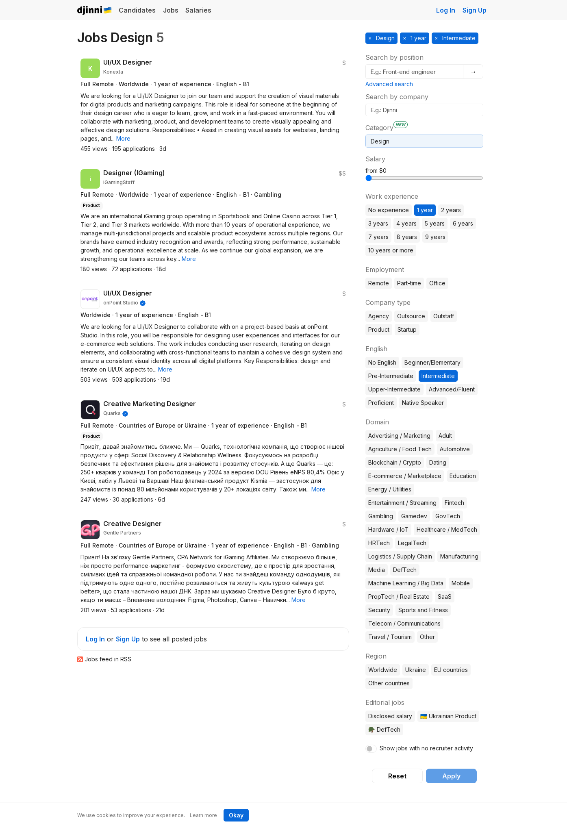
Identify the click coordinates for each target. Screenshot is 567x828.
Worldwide (382, 669)
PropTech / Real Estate (399, 596)
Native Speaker (423, 402)
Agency (378, 316)
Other (427, 636)
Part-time (409, 283)
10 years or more (390, 250)
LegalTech (412, 542)
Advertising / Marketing (399, 435)
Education (463, 475)
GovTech (447, 516)
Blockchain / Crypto (394, 462)
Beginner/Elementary (432, 362)
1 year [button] (417, 38)
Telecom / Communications (404, 623)
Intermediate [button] (458, 38)
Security (379, 609)
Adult (445, 435)
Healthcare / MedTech (447, 529)
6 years (463, 223)
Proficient (381, 402)
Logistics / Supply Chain (400, 556)
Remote (378, 283)
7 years (378, 236)
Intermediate (438, 375)
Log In (445, 10)
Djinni (94, 11)
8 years (407, 236)
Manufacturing (459, 556)
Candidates (137, 10)
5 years (435, 223)
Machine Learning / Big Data (405, 583)
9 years (435, 236)
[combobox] (424, 141)
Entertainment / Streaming (402, 502)
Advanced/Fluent (452, 389)
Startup (407, 329)
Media (376, 569)
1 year (425, 209)
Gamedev (414, 516)
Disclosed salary (390, 716)
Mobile (461, 583)
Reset (397, 776)
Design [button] (384, 38)
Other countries (389, 683)
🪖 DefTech (384, 729)
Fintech (454, 502)
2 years (451, 209)
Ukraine (415, 669)
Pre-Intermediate (390, 375)
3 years (378, 223)
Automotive (455, 449)
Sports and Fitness (423, 609)
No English (382, 362)
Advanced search (389, 83)
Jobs (170, 10)
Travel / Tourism (390, 636)
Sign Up (475, 10)
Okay (236, 815)
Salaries (198, 10)
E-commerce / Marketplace (404, 475)
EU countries (451, 669)
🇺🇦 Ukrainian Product (448, 716)
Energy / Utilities (389, 489)
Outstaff (443, 316)
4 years (406, 223)
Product (378, 329)
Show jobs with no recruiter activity (426, 748)
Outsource (411, 316)
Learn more (203, 815)
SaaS (445, 596)
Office (437, 283)
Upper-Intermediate (394, 389)
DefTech (405, 569)
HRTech (379, 542)
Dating (437, 462)
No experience (388, 209)
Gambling (380, 516)
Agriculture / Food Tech (400, 449)
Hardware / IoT (388, 529)
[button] (123, 138)
